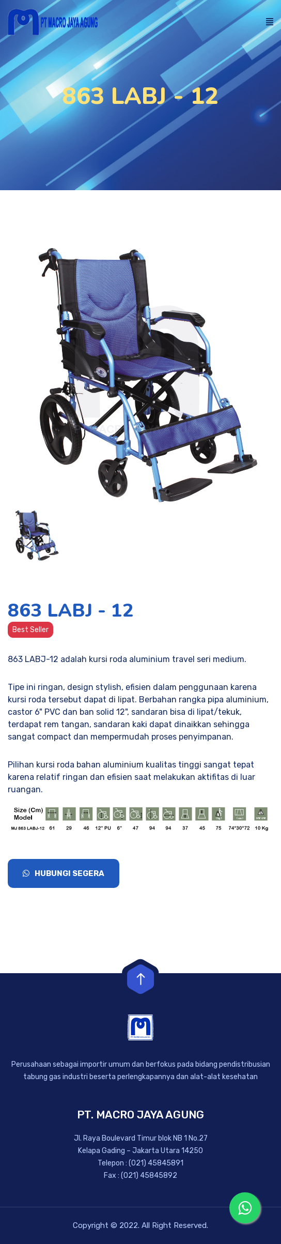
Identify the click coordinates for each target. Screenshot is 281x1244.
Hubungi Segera (63, 873)
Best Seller (30, 629)
